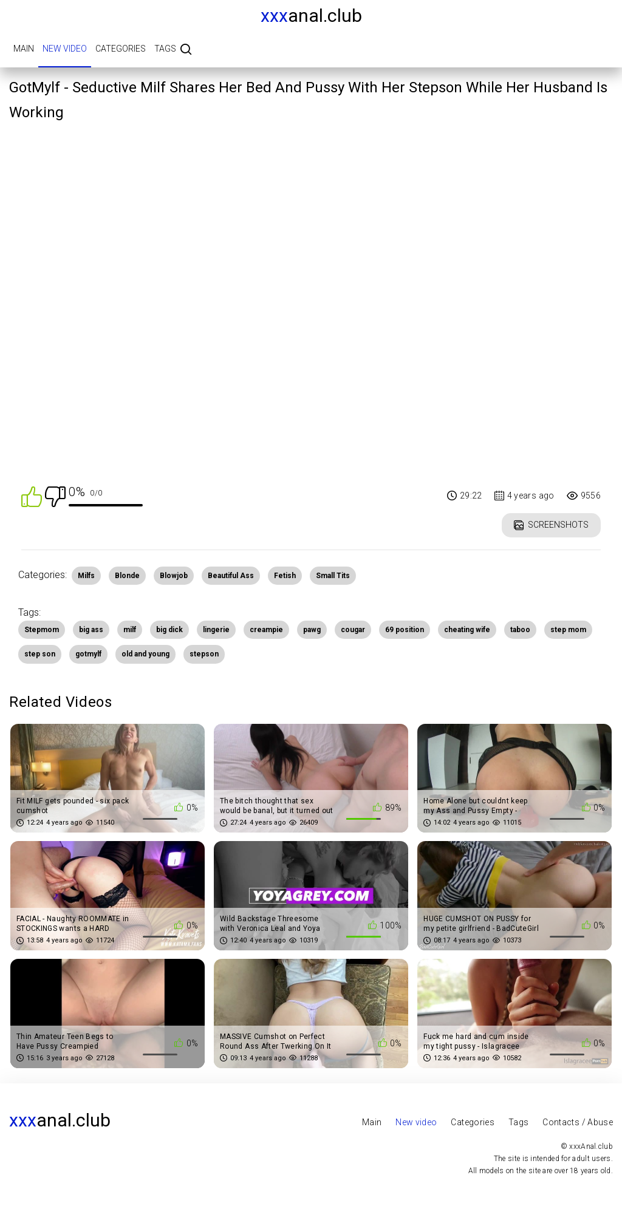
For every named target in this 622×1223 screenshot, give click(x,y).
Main (23, 48)
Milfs (86, 575)
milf (129, 629)
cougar (353, 629)
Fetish (285, 575)
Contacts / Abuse (577, 1122)
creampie (266, 629)
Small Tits (333, 575)
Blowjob (174, 575)
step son (39, 654)
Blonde (127, 575)
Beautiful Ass (231, 575)
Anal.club (311, 15)
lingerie (216, 629)
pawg (312, 629)
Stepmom (41, 629)
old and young (145, 654)
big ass (91, 629)
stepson (204, 654)
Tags (165, 48)
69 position (404, 629)
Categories (120, 48)
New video (65, 48)
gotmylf (88, 654)
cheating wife (467, 629)
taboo (520, 629)
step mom (568, 629)
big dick (169, 629)
